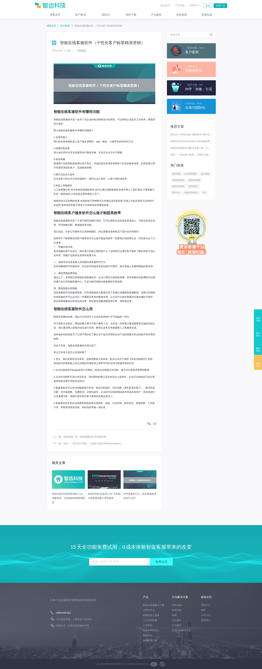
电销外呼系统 (194, 180)
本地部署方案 (150, 640)
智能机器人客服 (151, 615)
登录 (207, 5)
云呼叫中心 (149, 610)
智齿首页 (165, 5)
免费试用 (161, 561)
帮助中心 (194, 5)
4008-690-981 (63, 612)
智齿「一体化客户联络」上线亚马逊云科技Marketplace (199, 154)
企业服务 (176, 620)
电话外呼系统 (178, 186)
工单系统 (147, 625)
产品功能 (180, 5)
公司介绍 (205, 615)
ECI (204, 192)
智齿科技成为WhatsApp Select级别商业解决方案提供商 (199, 141)
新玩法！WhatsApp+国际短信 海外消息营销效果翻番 (198, 134)
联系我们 (205, 620)
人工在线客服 (150, 620)
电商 (174, 615)
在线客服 (81, 50)
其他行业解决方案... (182, 630)
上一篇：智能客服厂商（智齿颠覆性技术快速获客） (81, 436)
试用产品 (220, 5)
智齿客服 (176, 174)
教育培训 (176, 610)
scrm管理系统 (190, 174)
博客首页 (51, 25)
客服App (147, 635)
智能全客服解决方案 (153, 605)
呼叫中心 (176, 192)
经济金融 (176, 605)
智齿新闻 (65, 25)
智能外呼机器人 (191, 192)
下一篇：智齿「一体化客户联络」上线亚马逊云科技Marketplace (87, 443)
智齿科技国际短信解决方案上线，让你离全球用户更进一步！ (202, 148)
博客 (203, 610)
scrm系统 (205, 174)
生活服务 (176, 625)
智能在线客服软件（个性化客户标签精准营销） (99, 25)
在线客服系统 (178, 180)
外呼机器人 (193, 186)
